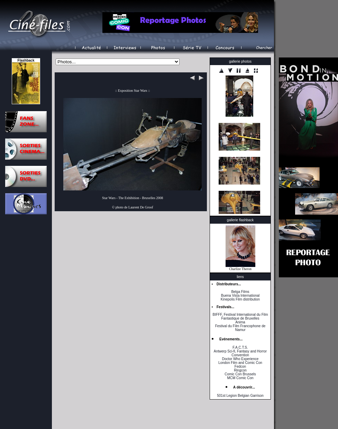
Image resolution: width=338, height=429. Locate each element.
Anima (240, 322)
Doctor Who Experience (240, 359)
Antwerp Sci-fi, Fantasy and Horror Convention (240, 353)
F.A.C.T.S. (240, 347)
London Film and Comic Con (240, 363)
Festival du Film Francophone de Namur (240, 328)
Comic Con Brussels (240, 374)
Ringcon (240, 370)
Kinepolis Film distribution (240, 299)
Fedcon (240, 366)
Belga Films (240, 292)
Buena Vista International (240, 295)
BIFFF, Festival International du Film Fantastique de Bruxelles (240, 316)
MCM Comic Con (240, 378)
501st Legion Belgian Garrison (240, 395)
